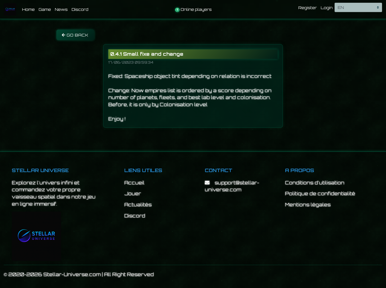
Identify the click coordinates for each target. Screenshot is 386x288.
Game (45, 9)
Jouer (132, 194)
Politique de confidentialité (320, 194)
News (61, 9)
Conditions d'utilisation (314, 183)
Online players (193, 9)
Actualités (138, 205)
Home (29, 9)
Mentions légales (308, 205)
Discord (80, 9)
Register (307, 7)
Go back (75, 35)
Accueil (134, 183)
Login (327, 7)
